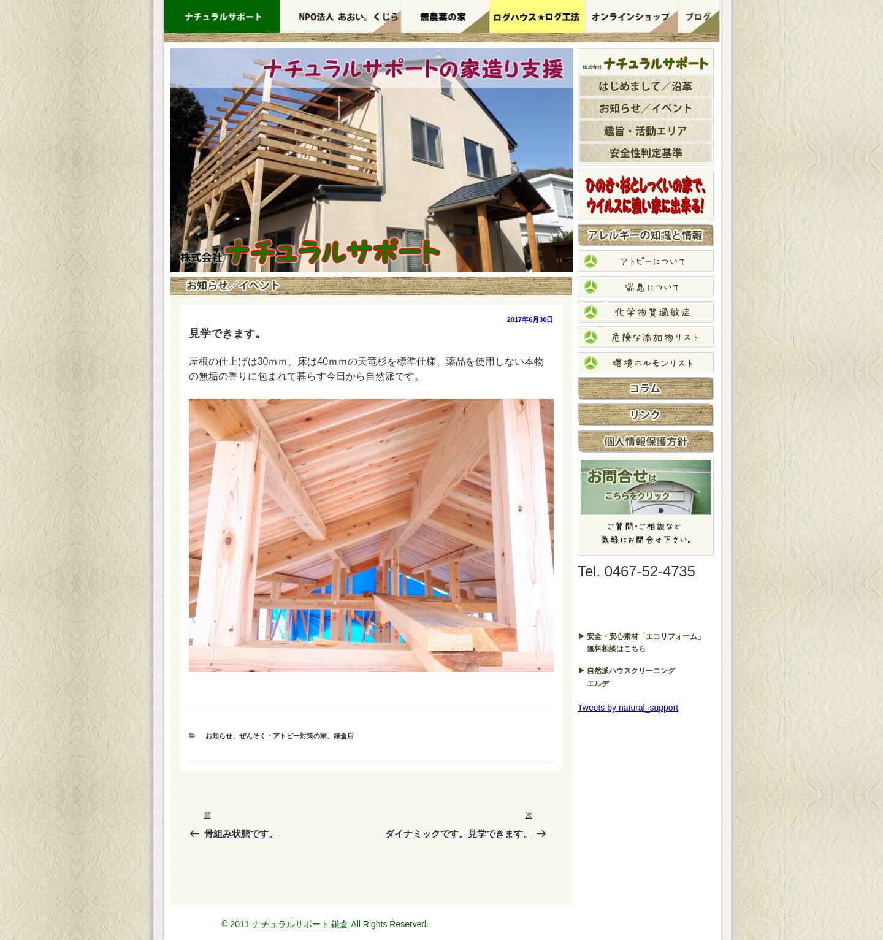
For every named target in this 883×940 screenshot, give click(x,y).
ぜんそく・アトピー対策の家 (283, 735)
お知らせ (218, 735)
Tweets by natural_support (628, 708)
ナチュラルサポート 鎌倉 (300, 924)
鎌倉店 (344, 735)
